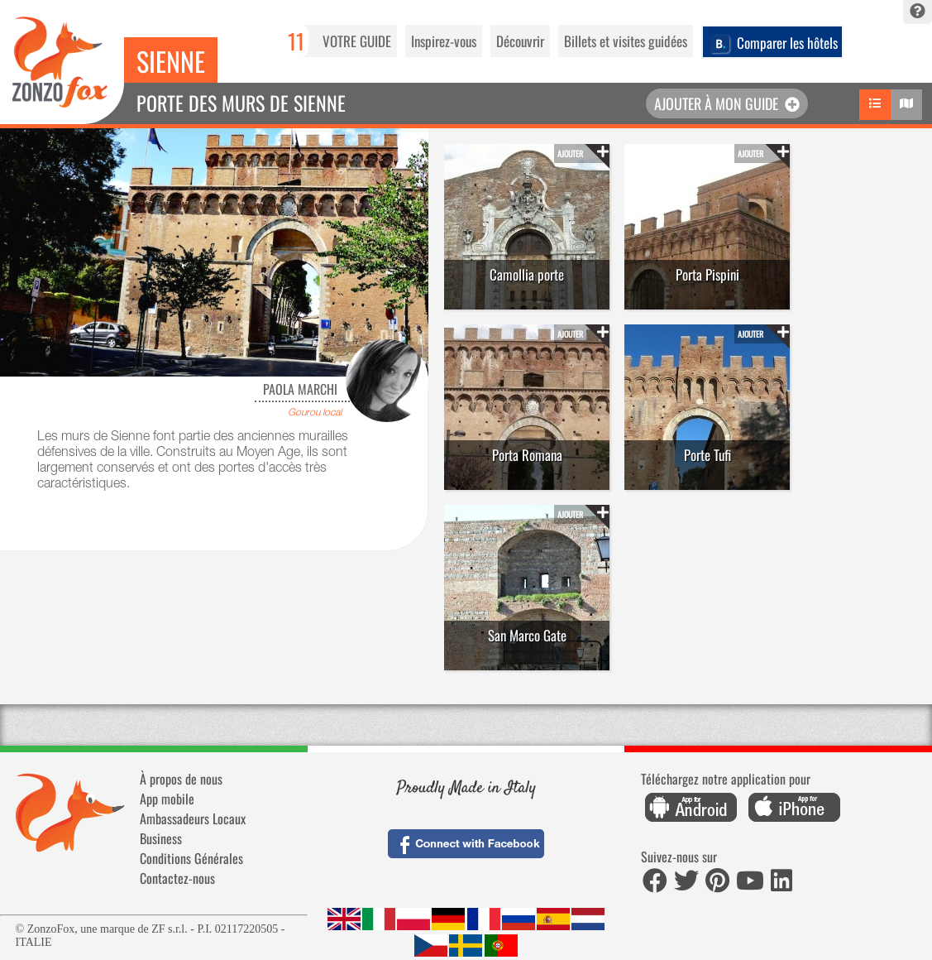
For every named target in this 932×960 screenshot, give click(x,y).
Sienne (170, 60)
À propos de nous (181, 779)
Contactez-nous (177, 878)
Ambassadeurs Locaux (193, 818)
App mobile (167, 799)
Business (161, 838)
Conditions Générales (191, 858)
